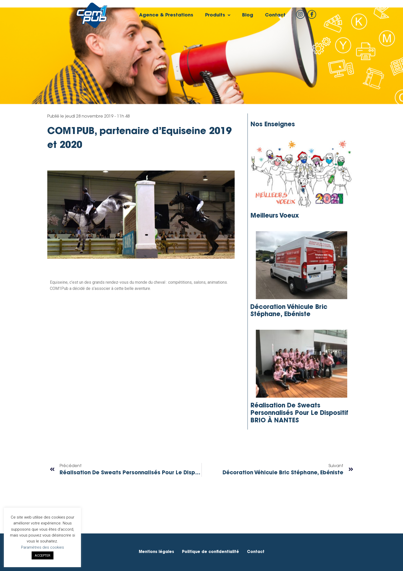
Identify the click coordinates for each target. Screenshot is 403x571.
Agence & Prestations (166, 15)
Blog (247, 15)
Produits (217, 15)
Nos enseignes (272, 125)
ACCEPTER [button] (42, 555)
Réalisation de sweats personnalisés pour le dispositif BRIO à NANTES (299, 413)
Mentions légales (156, 552)
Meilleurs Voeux (274, 216)
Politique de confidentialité (210, 552)
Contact (275, 15)
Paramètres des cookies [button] (42, 547)
